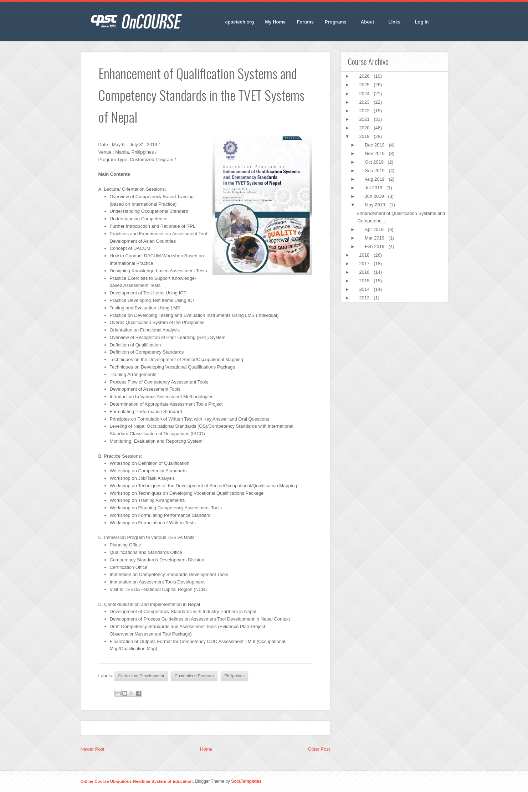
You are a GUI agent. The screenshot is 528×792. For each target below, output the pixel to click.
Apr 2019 (375, 229)
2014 (365, 289)
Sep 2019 (375, 170)
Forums (305, 22)
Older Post (319, 749)
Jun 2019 (375, 196)
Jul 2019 (374, 187)
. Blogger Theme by (227, 781)
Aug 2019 (375, 179)
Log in (422, 22)
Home (206, 749)
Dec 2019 (375, 145)
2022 (365, 110)
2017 (365, 263)
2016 (365, 272)
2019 (365, 136)
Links (394, 22)
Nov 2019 (375, 153)
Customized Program (194, 675)
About (367, 22)
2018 (365, 255)
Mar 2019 (375, 238)
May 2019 (375, 204)
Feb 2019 (375, 246)
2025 (365, 84)
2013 (365, 297)
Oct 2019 (375, 162)
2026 (365, 76)
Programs (336, 22)
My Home (275, 22)
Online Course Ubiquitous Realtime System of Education (137, 781)
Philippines (234, 675)
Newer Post (92, 749)
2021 (365, 119)
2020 (365, 127)
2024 (365, 93)
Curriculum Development (141, 675)
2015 (365, 280)
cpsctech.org (239, 22)
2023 (365, 102)
